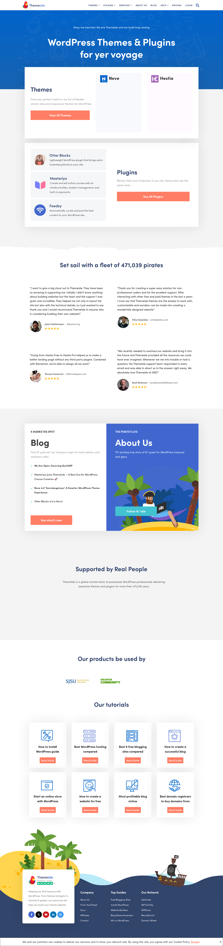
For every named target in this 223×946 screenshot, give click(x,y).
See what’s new (51, 520)
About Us (141, 5)
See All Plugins (153, 196)
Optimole (146, 899)
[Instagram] (62, 915)
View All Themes (60, 115)
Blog (154, 5)
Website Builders (119, 910)
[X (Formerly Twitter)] (39, 915)
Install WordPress (120, 905)
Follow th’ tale (136, 511)
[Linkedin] (54, 915)
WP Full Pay (147, 905)
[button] (99, 5)
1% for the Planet (88, 905)
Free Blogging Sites (121, 899)
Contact (84, 920)
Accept (195, 942)
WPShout (146, 910)
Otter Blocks (59, 155)
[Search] (197, 5)
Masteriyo (58, 178)
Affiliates (84, 915)
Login (189, 5)
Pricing (177, 5)
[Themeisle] (33, 5)
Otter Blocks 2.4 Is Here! (48, 501)
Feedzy (55, 205)
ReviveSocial (148, 915)
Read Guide (47, 760)
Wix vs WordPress (120, 920)
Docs (83, 910)
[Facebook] (31, 915)
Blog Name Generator (122, 915)
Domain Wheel (149, 920)
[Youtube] (47, 915)
